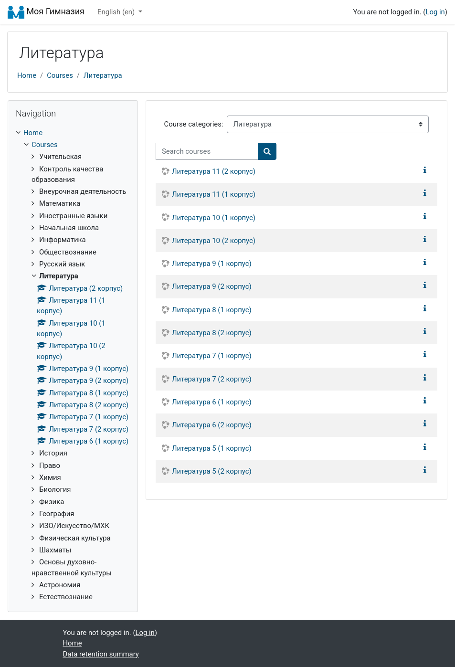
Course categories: (193, 124)
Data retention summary (101, 654)
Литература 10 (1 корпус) (213, 217)
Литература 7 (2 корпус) (212, 379)
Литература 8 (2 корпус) (212, 332)
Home (26, 75)
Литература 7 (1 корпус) (212, 355)
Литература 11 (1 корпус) (213, 194)
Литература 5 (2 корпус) (212, 471)
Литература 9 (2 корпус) (212, 286)
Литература (103, 75)
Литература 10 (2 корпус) (213, 240)
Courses (60, 75)
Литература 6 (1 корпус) (212, 402)
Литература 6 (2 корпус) (212, 425)
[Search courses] (207, 151)
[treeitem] (73, 132)
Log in (434, 12)
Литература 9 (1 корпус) (212, 263)
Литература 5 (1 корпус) (212, 448)
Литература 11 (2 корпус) (213, 171)
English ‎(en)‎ (117, 12)
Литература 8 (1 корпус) (212, 310)
